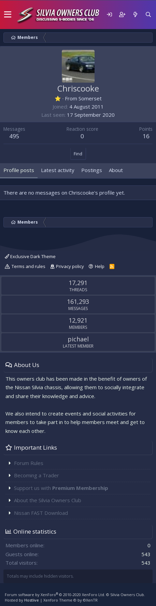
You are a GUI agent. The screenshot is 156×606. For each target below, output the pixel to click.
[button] (7, 14)
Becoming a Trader (36, 475)
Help (99, 266)
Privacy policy (70, 266)
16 (146, 136)
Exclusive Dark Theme (30, 256)
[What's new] (135, 14)
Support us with (61, 487)
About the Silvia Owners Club (47, 500)
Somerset (90, 98)
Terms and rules (28, 266)
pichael (78, 339)
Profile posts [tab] (18, 170)
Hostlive (31, 600)
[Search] (148, 14)
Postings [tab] (91, 170)
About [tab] (116, 170)
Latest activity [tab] (57, 170)
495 (14, 136)
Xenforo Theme (70, 600)
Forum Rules (28, 463)
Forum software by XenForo (55, 594)
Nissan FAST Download (41, 512)
